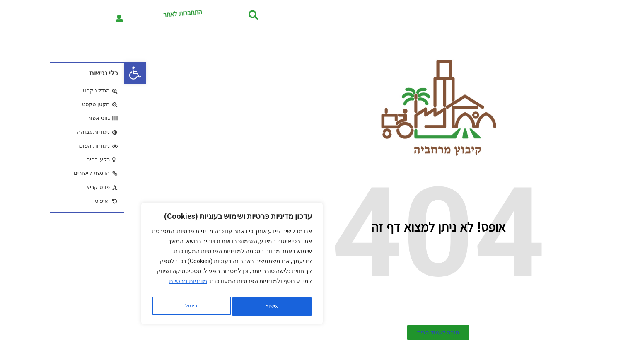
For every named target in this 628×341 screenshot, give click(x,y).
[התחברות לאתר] (19, 14)
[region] (108, 266)
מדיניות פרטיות (64, 285)
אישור (67, 306)
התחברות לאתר (83, 15)
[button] (11, 73)
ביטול (145, 306)
